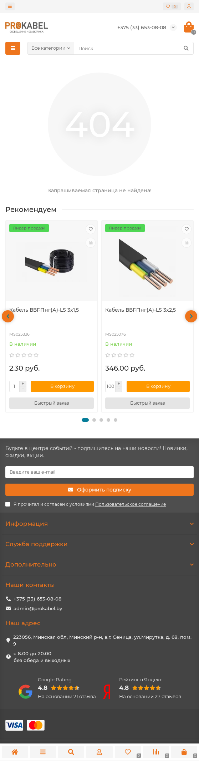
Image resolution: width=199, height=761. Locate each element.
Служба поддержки (99, 544)
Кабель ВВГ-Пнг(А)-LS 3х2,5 (140, 310)
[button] (85, 420)
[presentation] (8, 316)
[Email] (99, 472)
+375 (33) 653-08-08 (38, 599)
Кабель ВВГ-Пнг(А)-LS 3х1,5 (44, 310)
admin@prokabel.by (38, 608)
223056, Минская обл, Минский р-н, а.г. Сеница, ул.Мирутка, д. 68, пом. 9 (102, 640)
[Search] (134, 48)
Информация (99, 523)
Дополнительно (99, 564)
